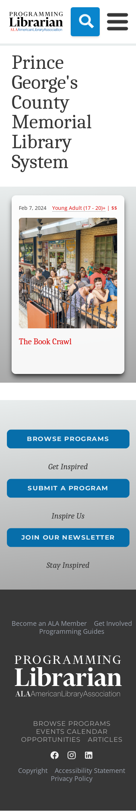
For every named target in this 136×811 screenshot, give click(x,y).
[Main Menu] (113, 21)
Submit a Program (68, 488)
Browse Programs (68, 439)
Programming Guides (71, 631)
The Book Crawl (45, 341)
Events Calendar (72, 731)
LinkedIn (89, 755)
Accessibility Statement (90, 770)
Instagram (72, 755)
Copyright (33, 770)
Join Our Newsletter (68, 537)
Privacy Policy (71, 778)
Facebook (54, 755)
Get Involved (113, 623)
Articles (105, 739)
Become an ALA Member (49, 623)
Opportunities (51, 739)
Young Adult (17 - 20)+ (79, 207)
